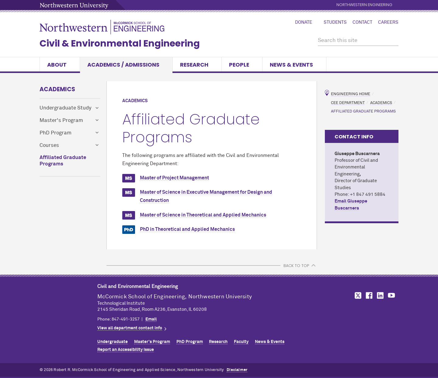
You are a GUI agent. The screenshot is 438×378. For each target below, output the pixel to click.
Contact (362, 22)
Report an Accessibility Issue (125, 350)
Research (197, 64)
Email (151, 319)
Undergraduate (112, 342)
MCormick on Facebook (368, 295)
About (59, 64)
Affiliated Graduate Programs (63, 161)
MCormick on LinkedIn (379, 295)
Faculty (241, 342)
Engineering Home (350, 94)
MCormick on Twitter (356, 295)
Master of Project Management (174, 177)
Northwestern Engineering (364, 5)
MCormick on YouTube (391, 295)
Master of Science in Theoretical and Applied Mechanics (203, 215)
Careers (388, 22)
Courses (49, 145)
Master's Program (61, 120)
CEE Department (348, 103)
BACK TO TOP (296, 265)
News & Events (294, 64)
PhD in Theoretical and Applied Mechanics (187, 229)
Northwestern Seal (68, 301)
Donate (303, 22)
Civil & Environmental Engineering (120, 43)
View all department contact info (129, 328)
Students (335, 22)
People (242, 64)
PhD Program (55, 133)
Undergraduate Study (65, 108)
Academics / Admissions (126, 64)
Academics (57, 89)
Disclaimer (237, 370)
